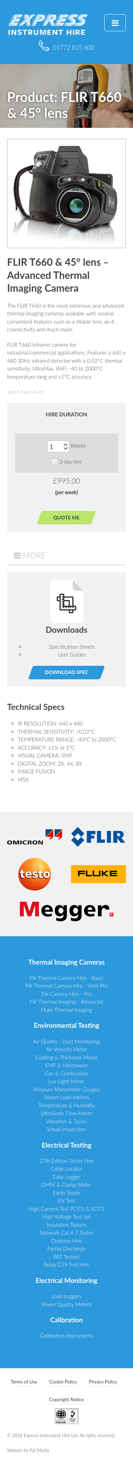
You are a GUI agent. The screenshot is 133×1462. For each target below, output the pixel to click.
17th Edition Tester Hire (66, 1161)
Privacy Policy (103, 1382)
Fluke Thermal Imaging (66, 1010)
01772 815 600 (66, 47)
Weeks (78, 446)
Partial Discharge (66, 1248)
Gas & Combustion (66, 1073)
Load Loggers (66, 1296)
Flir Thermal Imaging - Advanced (66, 1001)
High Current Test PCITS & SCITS (66, 1208)
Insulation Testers (67, 1224)
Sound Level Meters (66, 1097)
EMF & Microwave (66, 1065)
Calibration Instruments (66, 1335)
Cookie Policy (63, 1382)
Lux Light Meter (67, 1081)
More (34, 555)
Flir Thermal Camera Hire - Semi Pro (67, 985)
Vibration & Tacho (66, 1121)
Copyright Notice (66, 1399)
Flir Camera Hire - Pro (66, 994)
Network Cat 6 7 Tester (66, 1232)
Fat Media (39, 1450)
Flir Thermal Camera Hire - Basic (66, 978)
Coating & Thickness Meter (66, 1057)
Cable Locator (66, 1168)
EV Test (66, 1200)
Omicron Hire (66, 1240)
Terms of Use (24, 1382)
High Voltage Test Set (66, 1216)
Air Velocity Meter (66, 1049)
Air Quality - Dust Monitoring (66, 1041)
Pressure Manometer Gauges (66, 1089)
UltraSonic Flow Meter (66, 1113)
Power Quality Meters (66, 1304)
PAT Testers (66, 1256)
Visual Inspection (66, 1129)
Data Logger (66, 1177)
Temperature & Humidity (66, 1105)
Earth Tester (66, 1192)
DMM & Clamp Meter (66, 1184)
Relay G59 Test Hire (66, 1264)
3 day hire (66, 461)
